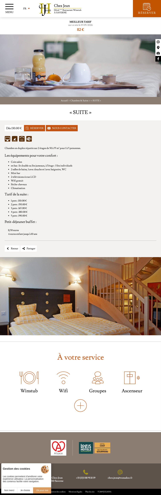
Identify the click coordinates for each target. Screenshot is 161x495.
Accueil (64, 100)
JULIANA (107, 492)
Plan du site (90, 492)
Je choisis (25, 490)
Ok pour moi (42, 490)
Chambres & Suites (79, 100)
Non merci (9, 490)
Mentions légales (75, 492)
